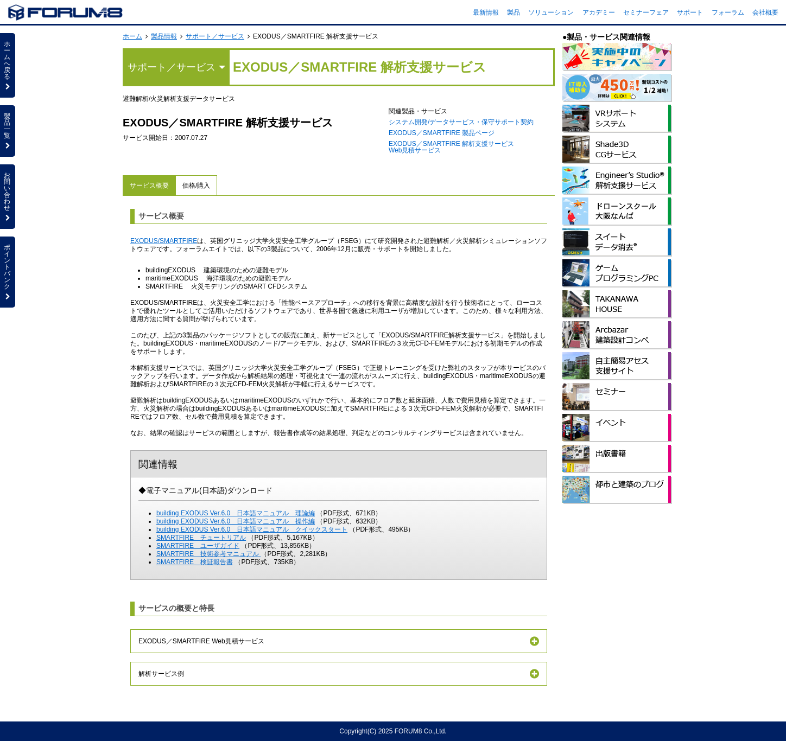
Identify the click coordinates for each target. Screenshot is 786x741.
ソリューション (551, 12)
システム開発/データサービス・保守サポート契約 (461, 122)
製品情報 (164, 36)
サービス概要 (149, 185)
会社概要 (765, 12)
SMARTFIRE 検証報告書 (194, 562)
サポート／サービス (215, 36)
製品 (513, 12)
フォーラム (728, 12)
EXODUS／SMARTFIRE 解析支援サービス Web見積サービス (451, 147)
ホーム (132, 36)
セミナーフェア (646, 12)
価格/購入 (196, 185)
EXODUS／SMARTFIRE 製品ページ (442, 133)
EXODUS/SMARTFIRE (163, 241)
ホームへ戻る (7, 65)
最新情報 (486, 12)
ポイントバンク (7, 272)
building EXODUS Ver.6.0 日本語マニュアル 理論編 (235, 513)
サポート (690, 12)
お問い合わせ (7, 196)
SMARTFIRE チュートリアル (201, 537)
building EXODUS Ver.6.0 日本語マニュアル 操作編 (235, 521)
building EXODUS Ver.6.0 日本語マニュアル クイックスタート (251, 529)
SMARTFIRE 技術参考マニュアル (208, 554)
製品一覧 (7, 130)
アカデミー (598, 12)
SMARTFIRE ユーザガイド (197, 546)
